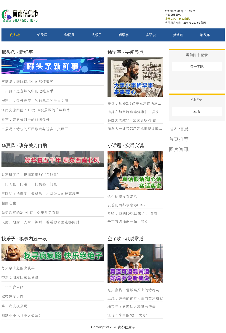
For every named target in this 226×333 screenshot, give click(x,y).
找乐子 (97, 35)
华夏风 (69, 35)
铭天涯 (42, 35)
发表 (196, 111)
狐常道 (178, 35)
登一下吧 (196, 67)
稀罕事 (124, 35)
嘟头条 (205, 35)
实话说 (151, 35)
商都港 (15, 35)
